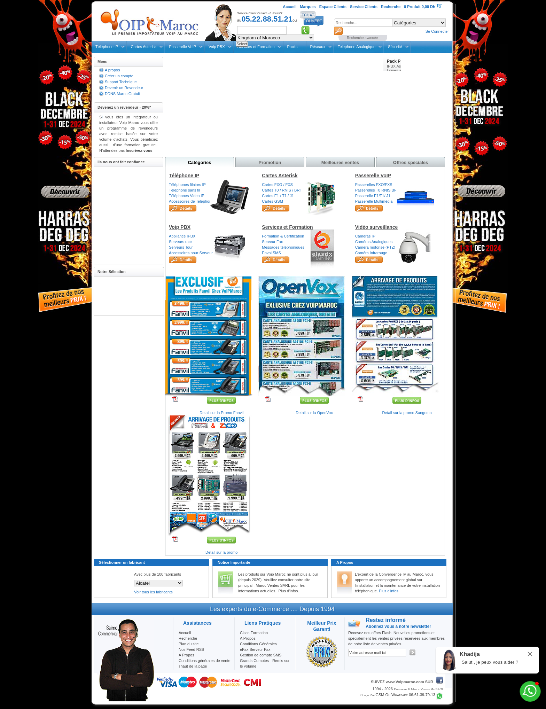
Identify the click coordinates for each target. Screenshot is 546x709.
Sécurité (395, 47)
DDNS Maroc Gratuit (122, 94)
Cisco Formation (254, 633)
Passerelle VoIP (182, 47)
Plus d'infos (388, 591)
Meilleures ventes (340, 162)
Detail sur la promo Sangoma (406, 413)
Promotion (270, 162)
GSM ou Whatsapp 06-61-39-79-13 (405, 695)
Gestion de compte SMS (260, 655)
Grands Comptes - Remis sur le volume (264, 663)
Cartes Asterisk (143, 47)
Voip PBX (217, 47)
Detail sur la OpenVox (314, 413)
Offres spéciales (410, 162)
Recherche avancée (362, 38)
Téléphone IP (106, 47)
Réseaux (317, 47)
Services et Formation (287, 227)
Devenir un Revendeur (124, 88)
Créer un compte (119, 76)
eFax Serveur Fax (255, 649)
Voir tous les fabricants (153, 592)
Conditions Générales (258, 644)
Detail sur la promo (221, 552)
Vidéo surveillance (376, 227)
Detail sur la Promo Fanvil (221, 413)
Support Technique (121, 82)
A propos (112, 70)
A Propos (248, 638)
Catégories (199, 162)
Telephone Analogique (356, 47)
